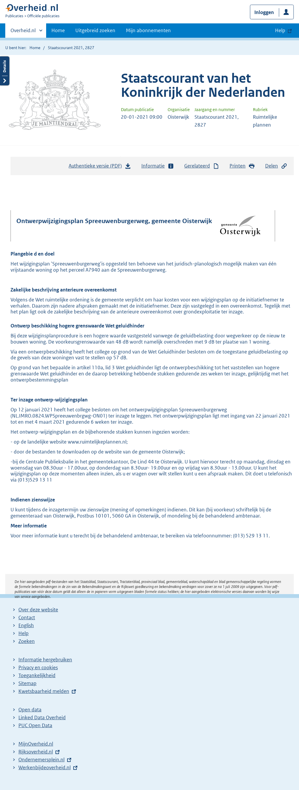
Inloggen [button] (264, 12)
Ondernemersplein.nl (41, 759)
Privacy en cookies (38, 667)
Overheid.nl (23, 32)
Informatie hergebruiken (45, 659)
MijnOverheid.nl (35, 744)
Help (23, 633)
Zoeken (26, 641)
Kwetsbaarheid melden (43, 691)
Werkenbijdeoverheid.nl (44, 767)
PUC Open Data (35, 725)
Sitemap (27, 683)
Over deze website (38, 609)
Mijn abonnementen (148, 30)
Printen (242, 166)
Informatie (157, 166)
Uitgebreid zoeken (95, 30)
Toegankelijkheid (36, 675)
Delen (276, 166)
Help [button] (280, 30)
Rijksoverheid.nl (35, 751)
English (26, 625)
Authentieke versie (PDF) (100, 167)
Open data (29, 709)
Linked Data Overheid (42, 717)
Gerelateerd (201, 166)
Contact (26, 617)
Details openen (4, 70)
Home (58, 30)
